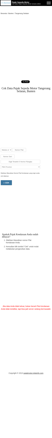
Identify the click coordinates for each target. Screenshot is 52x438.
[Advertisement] (26, 43)
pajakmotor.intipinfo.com (33, 373)
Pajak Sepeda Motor (20, 2)
